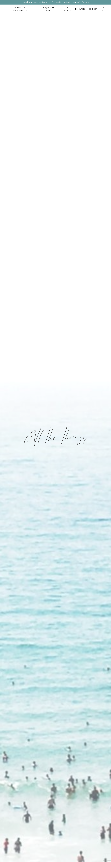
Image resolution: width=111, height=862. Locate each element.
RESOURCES (80, 9)
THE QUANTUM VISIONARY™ (48, 9)
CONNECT (93, 9)
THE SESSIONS (67, 9)
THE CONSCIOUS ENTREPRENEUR (20, 9)
